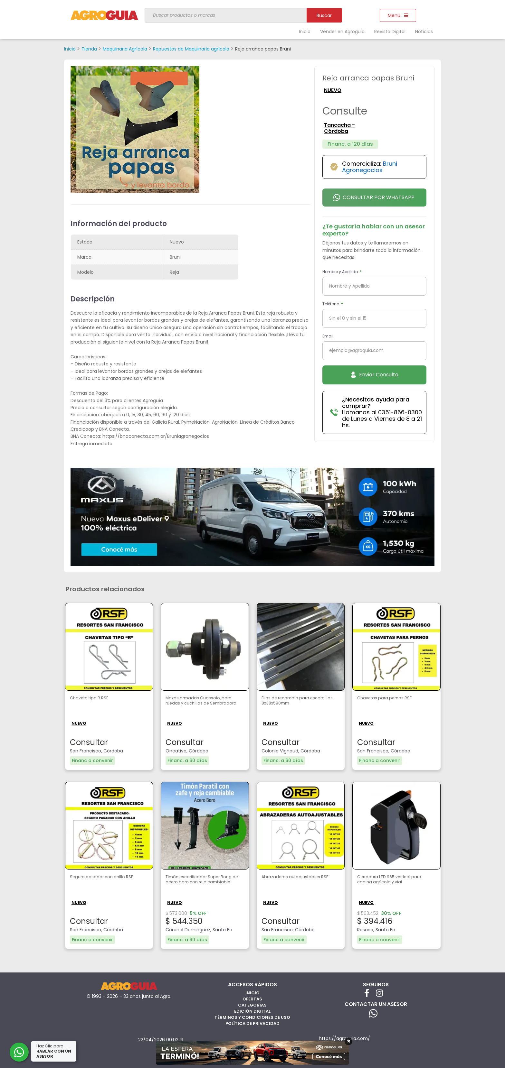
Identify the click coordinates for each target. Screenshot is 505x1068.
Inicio (304, 31)
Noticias (424, 31)
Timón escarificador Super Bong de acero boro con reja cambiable (202, 884)
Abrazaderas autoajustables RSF (297, 880)
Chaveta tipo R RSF (94, 698)
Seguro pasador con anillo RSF (108, 877)
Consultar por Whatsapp (373, 197)
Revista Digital (389, 31)
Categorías (252, 1004)
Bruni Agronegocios (369, 167)
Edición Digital (252, 1010)
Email (327, 336)
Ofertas (252, 998)
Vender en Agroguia (342, 31)
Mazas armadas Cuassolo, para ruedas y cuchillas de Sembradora (199, 705)
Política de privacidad (252, 1022)
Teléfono (331, 304)
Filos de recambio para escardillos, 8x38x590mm (293, 702)
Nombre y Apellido (340, 271)
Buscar (324, 15)
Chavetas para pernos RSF (391, 698)
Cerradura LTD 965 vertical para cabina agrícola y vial (391, 880)
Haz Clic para (54, 1051)
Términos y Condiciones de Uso (252, 1016)
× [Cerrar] (348, 1041)
